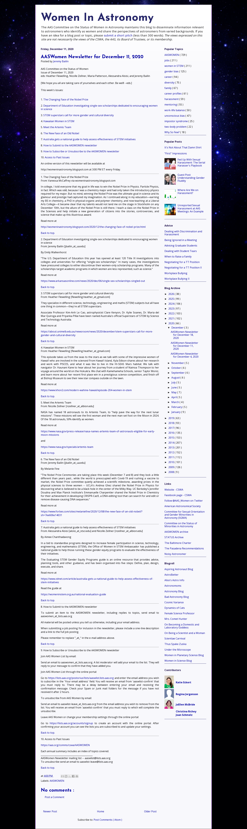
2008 (171, 472)
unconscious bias (174, 115)
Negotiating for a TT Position (182, 262)
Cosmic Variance (174, 602)
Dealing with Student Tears (180, 251)
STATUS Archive (174, 537)
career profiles (173, 93)
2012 (171, 452)
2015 (171, 437)
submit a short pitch (118, 35)
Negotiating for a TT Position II (183, 267)
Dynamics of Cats (174, 608)
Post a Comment (54, 797)
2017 (171, 428)
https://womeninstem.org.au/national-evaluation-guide (73, 594)
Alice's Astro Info (174, 580)
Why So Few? (172, 132)
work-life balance (174, 110)
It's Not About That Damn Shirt (182, 147)
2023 (171, 308)
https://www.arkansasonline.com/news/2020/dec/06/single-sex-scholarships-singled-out (93, 281)
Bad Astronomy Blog (176, 597)
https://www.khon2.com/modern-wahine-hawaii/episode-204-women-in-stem (86, 390)
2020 (171, 323)
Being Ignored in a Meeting (180, 240)
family (168, 88)
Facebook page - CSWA (178, 495)
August (176, 377)
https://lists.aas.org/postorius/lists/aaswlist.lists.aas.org (81, 678)
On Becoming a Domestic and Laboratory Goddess (181, 626)
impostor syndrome (176, 121)
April (174, 397)
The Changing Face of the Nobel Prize (65, 99)
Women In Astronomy (97, 18)
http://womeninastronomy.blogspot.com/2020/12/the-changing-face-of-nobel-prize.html (93, 227)
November (178, 363)
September (178, 372)
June (174, 387)
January (176, 412)
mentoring (171, 104)
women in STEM (174, 66)
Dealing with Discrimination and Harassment (183, 233)
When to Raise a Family (178, 256)
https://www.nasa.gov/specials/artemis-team (67, 447)
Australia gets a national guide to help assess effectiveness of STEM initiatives (89, 139)
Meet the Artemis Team (57, 127)
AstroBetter (171, 574)
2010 (171, 462)
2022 (171, 313)
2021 (171, 318)
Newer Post (50, 811)
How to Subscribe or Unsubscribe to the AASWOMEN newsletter (81, 151)
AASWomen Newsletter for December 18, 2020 (184, 335)
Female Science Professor (179, 613)
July (173, 382)
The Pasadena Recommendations (184, 548)
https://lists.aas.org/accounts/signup (71, 723)
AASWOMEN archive (176, 531)
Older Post (150, 811)
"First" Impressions (175, 153)
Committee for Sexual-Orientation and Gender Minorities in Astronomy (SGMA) (184, 514)
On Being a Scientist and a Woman (184, 633)
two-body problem (175, 126)
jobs (167, 60)
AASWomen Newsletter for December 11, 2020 (184, 346)
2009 (171, 467)
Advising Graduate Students (180, 245)
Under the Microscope (177, 649)
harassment (171, 99)
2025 (171, 299)
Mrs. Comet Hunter (175, 619)
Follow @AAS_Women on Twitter (183, 500)
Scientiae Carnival (174, 638)
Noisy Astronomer (175, 554)
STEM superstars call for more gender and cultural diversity (78, 115)
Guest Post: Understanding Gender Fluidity (191, 177)
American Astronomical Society (182, 506)
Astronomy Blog (174, 591)
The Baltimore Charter (177, 543)
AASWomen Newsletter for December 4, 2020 (184, 355)
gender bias (171, 71)
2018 (171, 423)
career (168, 77)
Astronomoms (172, 585)
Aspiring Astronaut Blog (178, 569)
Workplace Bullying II (177, 278)
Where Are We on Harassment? (188, 191)
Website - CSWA (173, 489)
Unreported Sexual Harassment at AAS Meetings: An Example (191, 208)
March (175, 402)
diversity (169, 82)
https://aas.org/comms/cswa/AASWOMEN (65, 745)
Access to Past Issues (57, 157)
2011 (171, 457)
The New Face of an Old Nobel (61, 133)
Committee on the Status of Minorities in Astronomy (180, 525)
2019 (171, 418)
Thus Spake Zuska (175, 644)
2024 (171, 303)
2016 (171, 432)
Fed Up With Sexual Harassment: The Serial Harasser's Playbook (191, 162)
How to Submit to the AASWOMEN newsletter (70, 145)
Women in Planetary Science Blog (184, 655)
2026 (171, 294)
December (177, 327)
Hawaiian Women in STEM (58, 121)
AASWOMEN (57, 780)
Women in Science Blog (178, 660)
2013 (171, 447)
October (176, 368)
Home (100, 811)
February (177, 407)
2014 (171, 442)
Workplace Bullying (175, 273)
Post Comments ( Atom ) (108, 819)
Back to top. (48, 233)
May (174, 392)
